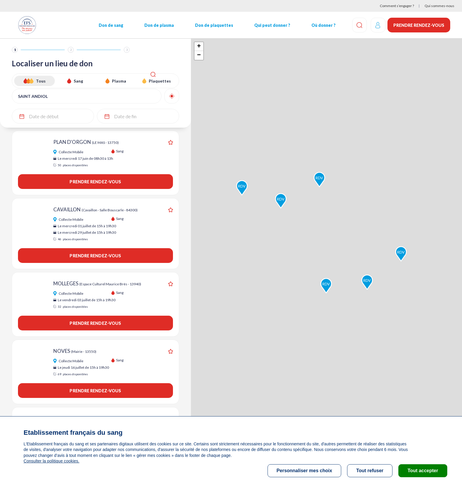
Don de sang (109, 25)
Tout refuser (369, 470)
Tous (41, 80)
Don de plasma (156, 25)
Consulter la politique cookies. (51, 461)
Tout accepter (422, 470)
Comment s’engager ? (397, 6)
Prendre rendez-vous (418, 25)
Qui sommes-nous (439, 6)
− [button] (199, 55)
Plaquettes (160, 80)
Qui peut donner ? (268, 25)
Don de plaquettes (211, 25)
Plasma (119, 80)
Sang (78, 80)
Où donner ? (318, 25)
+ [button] (199, 46)
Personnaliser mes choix (304, 470)
